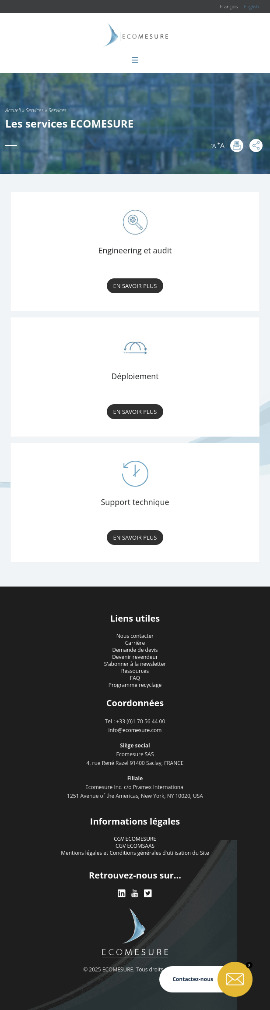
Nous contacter (135, 636)
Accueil (13, 110)
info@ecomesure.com (135, 730)
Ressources (135, 671)
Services (35, 110)
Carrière (135, 643)
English (251, 6)
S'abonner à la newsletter (135, 664)
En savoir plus (135, 286)
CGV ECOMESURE (135, 839)
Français (229, 6)
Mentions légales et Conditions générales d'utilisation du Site (135, 853)
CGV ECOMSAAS (135, 846)
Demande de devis (135, 650)
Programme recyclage (135, 685)
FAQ (135, 678)
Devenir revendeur (135, 657)
